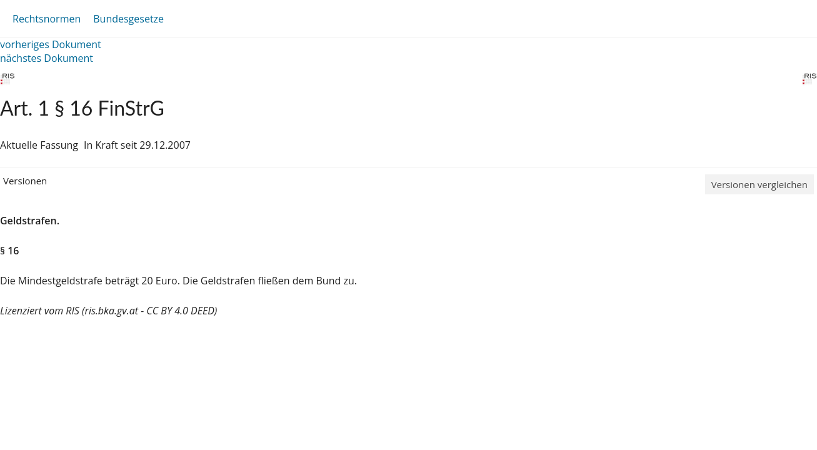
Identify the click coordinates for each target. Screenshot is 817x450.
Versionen (25, 180)
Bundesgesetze (128, 19)
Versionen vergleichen (759, 184)
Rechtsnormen (47, 19)
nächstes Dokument (46, 58)
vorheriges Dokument (50, 44)
